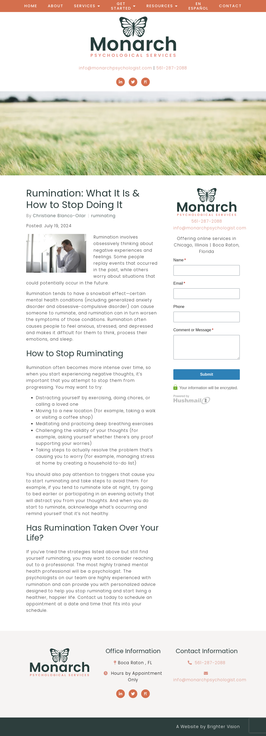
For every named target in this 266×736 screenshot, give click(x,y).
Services (85, 6)
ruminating (103, 216)
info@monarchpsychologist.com (115, 68)
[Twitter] (133, 82)
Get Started (121, 6)
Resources (159, 6)
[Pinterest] (145, 82)
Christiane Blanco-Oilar (59, 216)
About (55, 6)
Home (30, 6)
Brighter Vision (223, 727)
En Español (198, 6)
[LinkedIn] (120, 82)
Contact (230, 6)
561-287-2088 (171, 68)
